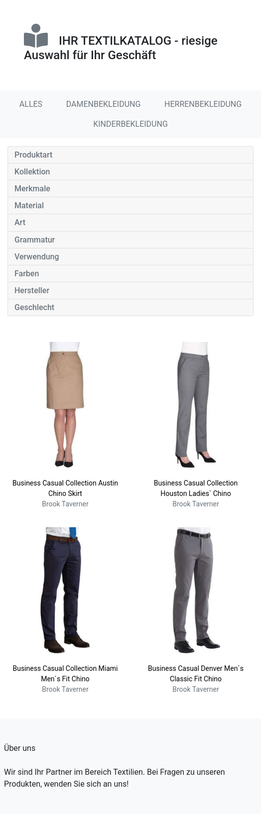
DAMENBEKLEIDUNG (103, 104)
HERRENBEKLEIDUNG (203, 104)
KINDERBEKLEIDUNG (130, 124)
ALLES (30, 104)
